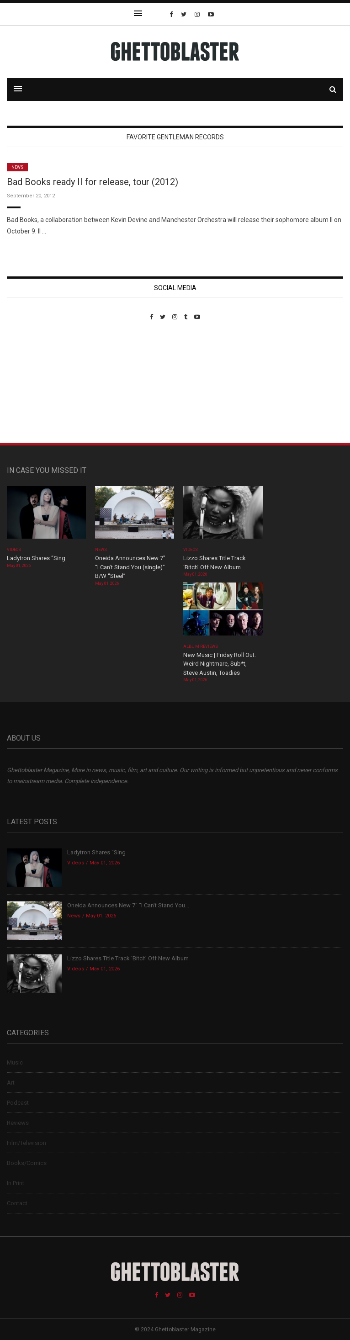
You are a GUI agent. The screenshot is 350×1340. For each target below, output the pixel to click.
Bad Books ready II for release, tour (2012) (92, 181)
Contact (17, 1203)
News (17, 167)
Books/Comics (27, 1163)
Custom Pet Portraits (33, 383)
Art (11, 1082)
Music (15, 1062)
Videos (14, 549)
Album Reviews (200, 646)
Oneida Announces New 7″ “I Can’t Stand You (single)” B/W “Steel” (130, 567)
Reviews (18, 1122)
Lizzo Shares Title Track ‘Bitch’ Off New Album (128, 958)
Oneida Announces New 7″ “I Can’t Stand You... (128, 905)
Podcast (18, 1102)
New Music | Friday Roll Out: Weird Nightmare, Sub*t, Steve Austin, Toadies (219, 663)
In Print (15, 1183)
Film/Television (26, 1142)
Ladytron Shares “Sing (36, 558)
